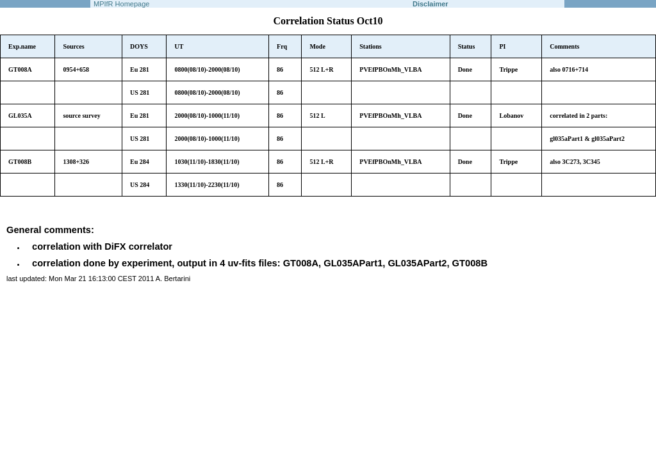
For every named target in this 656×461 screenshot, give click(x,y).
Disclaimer (430, 4)
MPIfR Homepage (121, 4)
